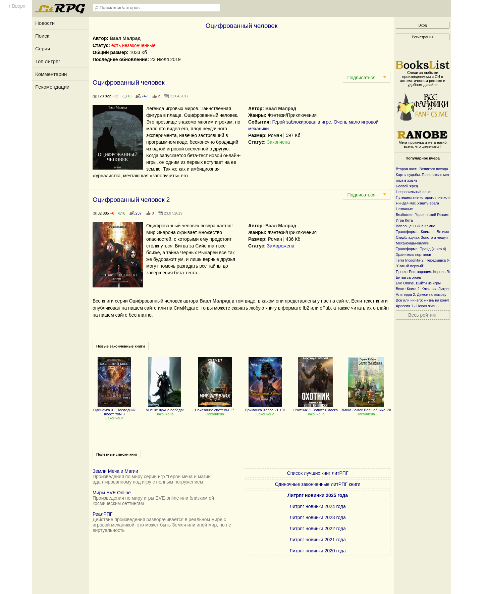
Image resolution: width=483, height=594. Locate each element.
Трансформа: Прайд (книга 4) (421, 249)
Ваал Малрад (125, 38)
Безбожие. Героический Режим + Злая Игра (433, 215)
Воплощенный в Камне (415, 226)
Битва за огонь (408, 277)
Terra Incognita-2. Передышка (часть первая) (434, 260)
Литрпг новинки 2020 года (317, 550)
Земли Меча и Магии (115, 471)
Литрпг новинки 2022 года (317, 528)
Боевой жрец (407, 186)
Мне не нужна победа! (165, 408)
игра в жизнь (407, 180)
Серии (42, 48)
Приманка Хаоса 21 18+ (265, 408)
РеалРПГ (102, 514)
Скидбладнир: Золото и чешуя (422, 237)
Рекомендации (52, 87)
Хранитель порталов (413, 255)
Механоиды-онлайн (412, 243)
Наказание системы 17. (215, 408)
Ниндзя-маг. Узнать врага (417, 203)
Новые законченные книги (120, 346)
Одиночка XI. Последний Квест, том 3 (114, 410)
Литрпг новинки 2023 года (317, 517)
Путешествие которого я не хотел (424, 197)
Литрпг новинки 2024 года (317, 506)
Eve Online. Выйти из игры (418, 283)
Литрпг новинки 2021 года (317, 539)
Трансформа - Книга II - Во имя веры (427, 232)
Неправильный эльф (413, 192)
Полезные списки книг (116, 454)
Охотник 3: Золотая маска (315, 408)
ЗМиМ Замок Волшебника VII (366, 408)
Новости (45, 23)
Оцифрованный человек (128, 82)
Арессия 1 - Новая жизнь (417, 306)
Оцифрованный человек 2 (131, 199)
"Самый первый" (410, 266)
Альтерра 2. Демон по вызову (421, 294)
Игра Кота (404, 220)
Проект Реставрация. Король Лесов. (427, 272)
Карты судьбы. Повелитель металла (427, 175)
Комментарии (51, 74)
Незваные (404, 209)
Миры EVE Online (112, 492)
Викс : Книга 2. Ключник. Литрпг (423, 289)
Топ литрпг (47, 61)
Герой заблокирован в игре (301, 122)
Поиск (42, 36)
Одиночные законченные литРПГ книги (318, 484)
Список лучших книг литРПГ (317, 473)
